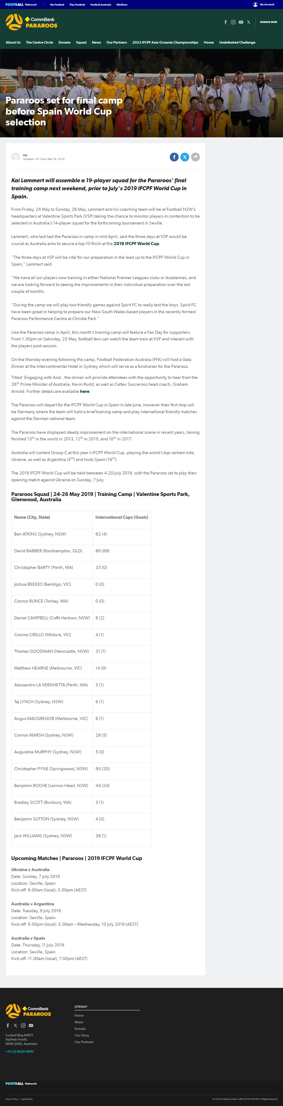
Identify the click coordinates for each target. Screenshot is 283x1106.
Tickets (268, 42)
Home (209, 42)
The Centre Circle (39, 42)
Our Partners (116, 42)
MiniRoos (122, 4)
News (96, 42)
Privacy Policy (12, 1099)
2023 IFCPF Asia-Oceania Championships (165, 42)
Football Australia (100, 4)
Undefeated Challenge (237, 42)
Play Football (77, 4)
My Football (57, 4)
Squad (81, 42)
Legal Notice (27, 1099)
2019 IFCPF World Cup (136, 243)
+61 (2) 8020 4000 (20, 1051)
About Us (13, 42)
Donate (64, 42)
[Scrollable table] (105, 679)
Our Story (82, 1035)
